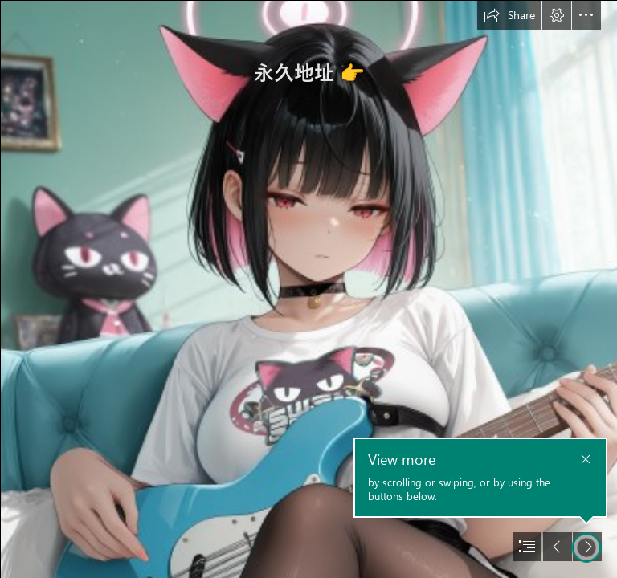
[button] (509, 15)
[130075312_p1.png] (308, 289)
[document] (308, 289)
